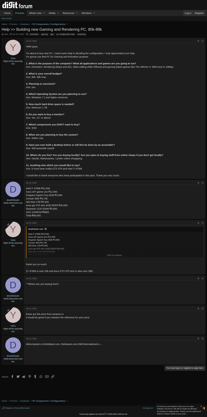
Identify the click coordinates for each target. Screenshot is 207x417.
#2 (203, 183)
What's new (35, 13)
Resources (68, 13)
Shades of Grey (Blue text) (16, 408)
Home (7, 13)
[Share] (198, 41)
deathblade (13, 200)
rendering (81, 34)
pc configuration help (66, 34)
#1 (203, 41)
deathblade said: (36, 229)
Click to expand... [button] (115, 255)
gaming (44, 34)
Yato (6, 34)
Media (52, 13)
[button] (44, 13)
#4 (203, 278)
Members (87, 13)
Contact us (148, 408)
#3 (203, 223)
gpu (52, 34)
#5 (203, 308)
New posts (6, 18)
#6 (203, 339)
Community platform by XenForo (103, 414)
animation (34, 34)
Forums (19, 13)
